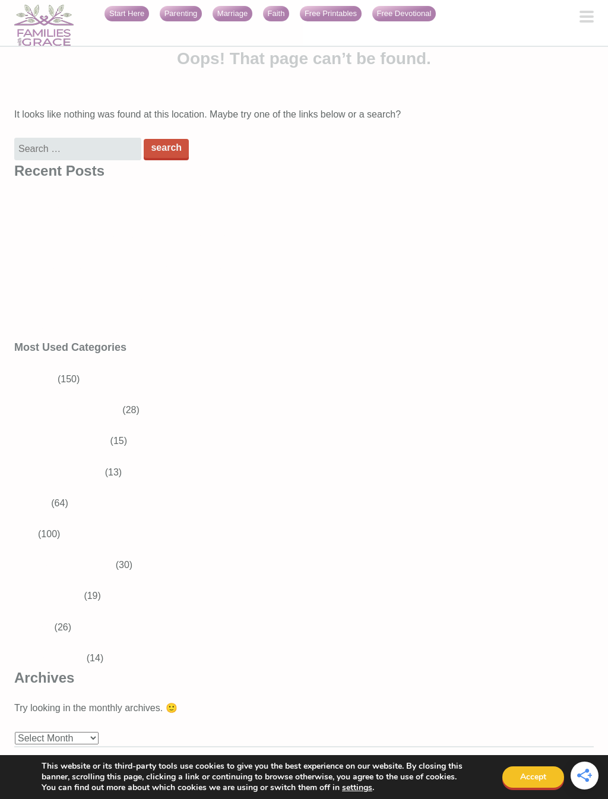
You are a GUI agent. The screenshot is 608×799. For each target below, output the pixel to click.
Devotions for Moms (70, 565)
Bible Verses (54, 596)
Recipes (31, 503)
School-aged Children (74, 410)
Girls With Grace (49, 658)
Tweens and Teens (67, 441)
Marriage (232, 13)
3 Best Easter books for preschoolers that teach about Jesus (141, 268)
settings (357, 787)
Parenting (181, 13)
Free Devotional (404, 13)
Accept (533, 776)
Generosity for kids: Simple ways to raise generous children (139, 237)
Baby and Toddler (65, 472)
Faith (276, 13)
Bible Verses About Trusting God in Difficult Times (118, 206)
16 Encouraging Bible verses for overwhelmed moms (125, 299)
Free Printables (331, 13)
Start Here (126, 13)
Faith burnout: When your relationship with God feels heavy (139, 330)
